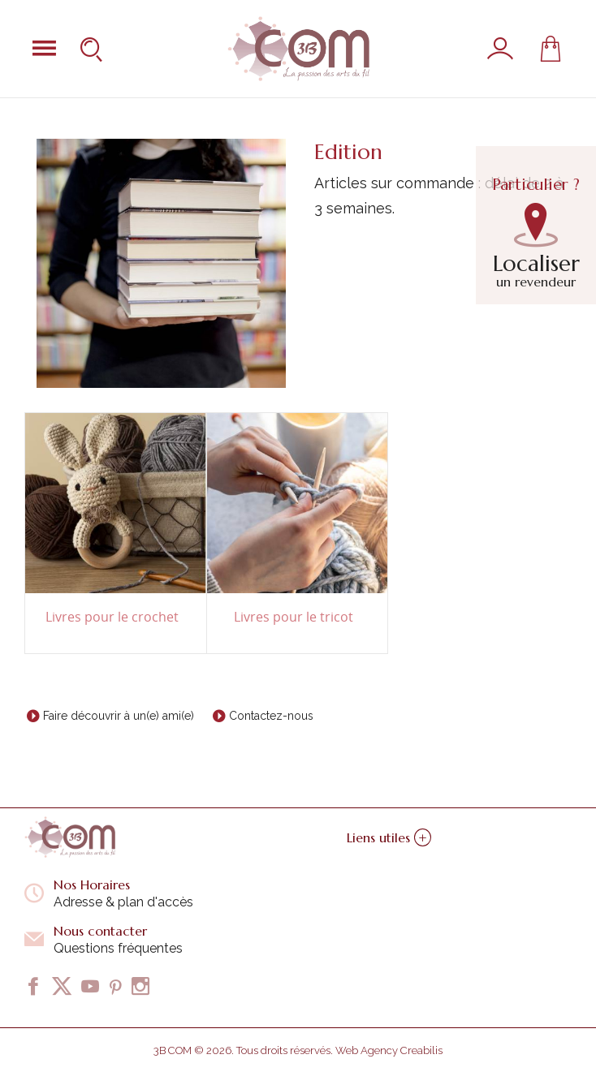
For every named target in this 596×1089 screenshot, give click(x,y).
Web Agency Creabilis (389, 1050)
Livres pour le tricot (293, 617)
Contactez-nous (271, 715)
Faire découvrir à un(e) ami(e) (118, 715)
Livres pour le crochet (112, 617)
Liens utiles (389, 837)
